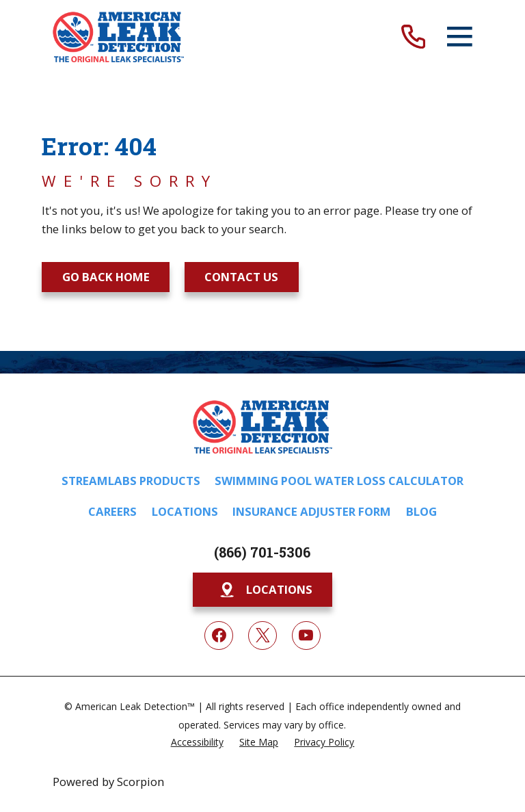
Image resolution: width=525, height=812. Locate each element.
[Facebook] (218, 635)
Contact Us (241, 277)
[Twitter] (262, 635)
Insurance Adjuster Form (311, 511)
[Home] (118, 37)
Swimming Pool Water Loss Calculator (339, 480)
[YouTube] (306, 635)
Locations (185, 511)
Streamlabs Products (131, 480)
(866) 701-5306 (262, 552)
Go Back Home (106, 277)
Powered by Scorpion (108, 781)
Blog (421, 511)
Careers (112, 511)
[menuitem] (197, 741)
